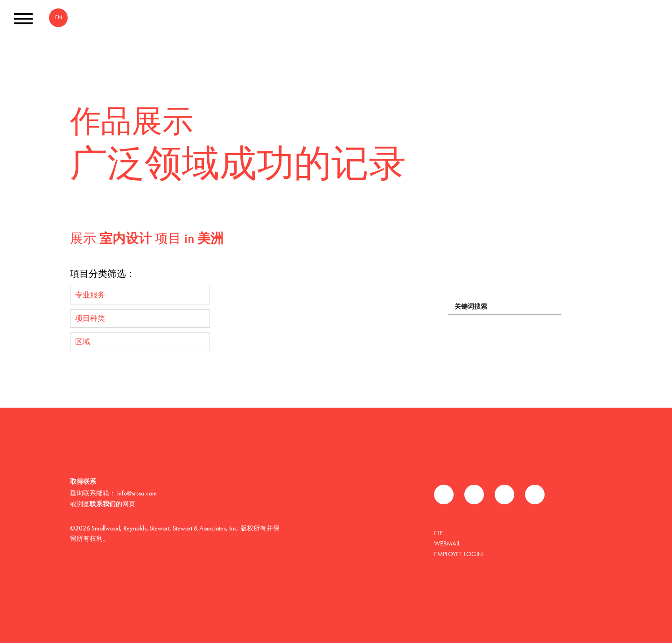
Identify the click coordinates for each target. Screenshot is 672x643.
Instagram (535, 494)
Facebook (444, 494)
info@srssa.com (137, 493)
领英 (504, 494)
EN (58, 17)
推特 (474, 494)
